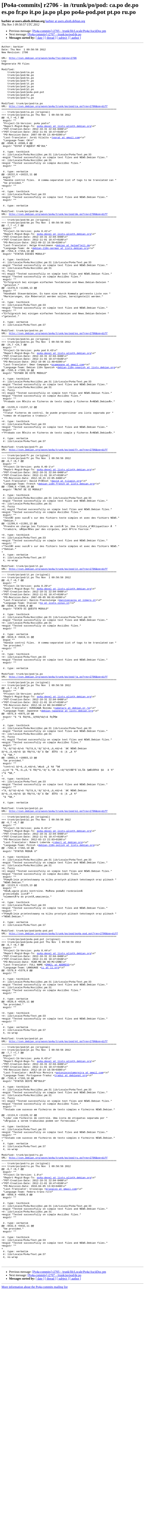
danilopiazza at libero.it (77, 711)
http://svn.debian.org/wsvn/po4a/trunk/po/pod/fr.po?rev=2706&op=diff (58, 530)
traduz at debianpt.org (71, 1276)
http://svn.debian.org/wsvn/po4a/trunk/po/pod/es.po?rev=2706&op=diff (58, 391)
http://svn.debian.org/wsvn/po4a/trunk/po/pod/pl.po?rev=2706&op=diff (58, 960)
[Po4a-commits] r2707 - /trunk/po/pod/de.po (54, 34)
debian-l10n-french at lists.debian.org (66, 571)
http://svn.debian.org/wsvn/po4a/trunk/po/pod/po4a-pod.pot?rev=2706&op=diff (63, 1106)
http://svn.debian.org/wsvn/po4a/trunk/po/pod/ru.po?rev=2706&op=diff (58, 1375)
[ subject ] (63, 37)
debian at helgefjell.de (73, 285)
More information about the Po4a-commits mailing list (35, 1525)
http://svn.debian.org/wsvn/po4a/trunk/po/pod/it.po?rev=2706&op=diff (58, 673)
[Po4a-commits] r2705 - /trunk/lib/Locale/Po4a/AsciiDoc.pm (69, 31)
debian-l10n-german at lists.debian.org (60, 289)
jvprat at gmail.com (65, 156)
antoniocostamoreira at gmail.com (79, 1273)
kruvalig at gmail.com (61, 1413)
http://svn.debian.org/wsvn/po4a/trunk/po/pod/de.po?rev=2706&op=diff (58, 248)
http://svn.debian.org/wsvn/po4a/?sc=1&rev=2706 (43, 60)
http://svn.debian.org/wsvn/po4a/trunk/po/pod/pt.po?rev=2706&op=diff (58, 1235)
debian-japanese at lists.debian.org (67, 844)
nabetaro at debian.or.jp (72, 840)
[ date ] (40, 37)
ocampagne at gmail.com (68, 428)
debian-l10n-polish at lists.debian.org (66, 1000)
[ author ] (75, 37)
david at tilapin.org (66, 568)
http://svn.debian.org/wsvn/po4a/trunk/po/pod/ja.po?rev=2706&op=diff (58, 803)
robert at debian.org (68, 997)
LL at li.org (50, 1147)
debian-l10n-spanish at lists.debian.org (86, 432)
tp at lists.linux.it (54, 714)
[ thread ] (50, 37)
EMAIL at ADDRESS (57, 1143)
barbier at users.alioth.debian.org (65, 21)
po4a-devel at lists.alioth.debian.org (64, 142)
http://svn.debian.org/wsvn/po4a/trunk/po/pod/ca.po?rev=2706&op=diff (58, 118)
